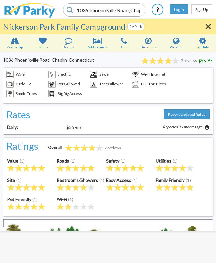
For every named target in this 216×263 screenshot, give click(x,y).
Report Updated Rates (186, 114)
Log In (179, 9)
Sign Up (201, 9)
